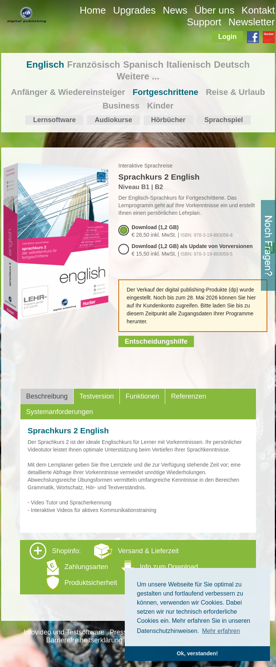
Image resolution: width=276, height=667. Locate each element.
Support (204, 22)
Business (121, 105)
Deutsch (232, 64)
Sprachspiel (224, 120)
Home (93, 10)
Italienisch (188, 64)
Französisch (93, 64)
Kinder (160, 105)
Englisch (45, 64)
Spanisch (143, 64)
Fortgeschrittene (165, 92)
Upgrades (134, 10)
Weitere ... (138, 76)
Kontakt (258, 10)
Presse (120, 632)
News (175, 10)
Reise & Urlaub (235, 92)
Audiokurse (113, 120)
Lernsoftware (54, 120)
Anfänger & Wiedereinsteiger (68, 92)
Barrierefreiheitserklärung (84, 640)
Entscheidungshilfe (156, 341)
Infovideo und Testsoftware (63, 632)
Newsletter (251, 22)
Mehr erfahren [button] (221, 631)
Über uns (214, 10)
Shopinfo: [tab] (113, 566)
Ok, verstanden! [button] (197, 653)
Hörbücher (168, 120)
